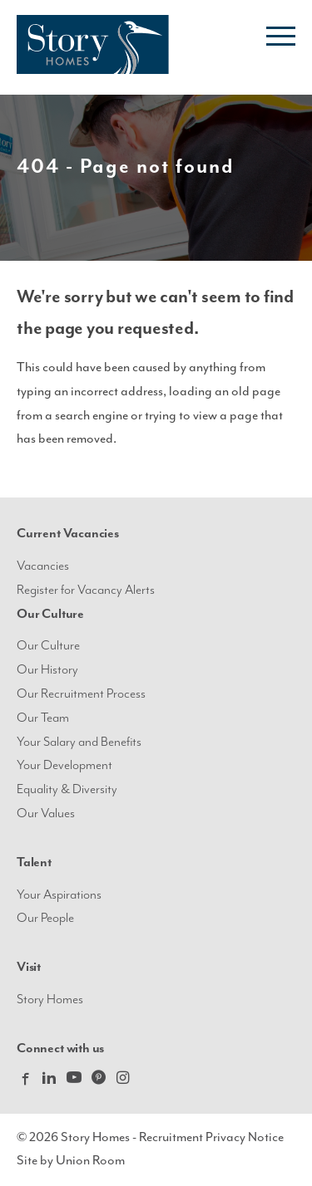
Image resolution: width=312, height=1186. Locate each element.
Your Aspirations (59, 895)
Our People (45, 918)
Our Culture (48, 646)
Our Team (43, 718)
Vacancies (43, 566)
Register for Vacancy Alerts (86, 590)
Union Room (90, 1161)
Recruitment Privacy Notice (211, 1137)
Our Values (46, 813)
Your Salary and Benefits (79, 742)
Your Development (64, 765)
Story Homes (50, 999)
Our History (47, 670)
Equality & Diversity (67, 789)
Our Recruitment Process (81, 694)
